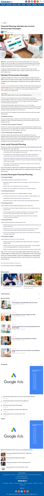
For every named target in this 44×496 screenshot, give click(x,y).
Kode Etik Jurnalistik (28, 483)
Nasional (14, 4)
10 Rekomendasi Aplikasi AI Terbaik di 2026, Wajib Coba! (15, 409)
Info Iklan (40, 483)
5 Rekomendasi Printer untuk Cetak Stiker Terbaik (14, 413)
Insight (4, 22)
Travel (39, 4)
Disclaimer (35, 483)
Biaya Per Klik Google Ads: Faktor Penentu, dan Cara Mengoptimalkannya (16, 95)
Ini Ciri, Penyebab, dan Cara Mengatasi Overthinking (25, 339)
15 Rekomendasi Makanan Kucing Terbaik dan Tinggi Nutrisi (16, 400)
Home (3, 4)
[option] (11, 282)
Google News (18, 263)
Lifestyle (28, 4)
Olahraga (34, 4)
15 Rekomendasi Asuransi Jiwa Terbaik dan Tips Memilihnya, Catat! (27, 351)
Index (40, 271)
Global (23, 4)
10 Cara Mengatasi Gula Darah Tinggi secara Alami (24, 315)
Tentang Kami (5, 483)
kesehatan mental (25, 105)
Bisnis (19, 4)
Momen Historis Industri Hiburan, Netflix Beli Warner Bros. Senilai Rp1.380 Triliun (10, 287)
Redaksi (5, 31)
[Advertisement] (22, 13)
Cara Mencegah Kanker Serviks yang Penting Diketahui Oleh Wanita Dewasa (27, 327)
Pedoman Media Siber (18, 483)
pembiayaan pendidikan (14, 239)
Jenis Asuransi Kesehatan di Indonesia (29, 286)
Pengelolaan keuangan (6, 85)
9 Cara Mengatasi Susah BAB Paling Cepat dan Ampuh (25, 303)
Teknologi (8, 4)
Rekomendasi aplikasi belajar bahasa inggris (12, 405)
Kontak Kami (22, 485)
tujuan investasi (18, 208)
